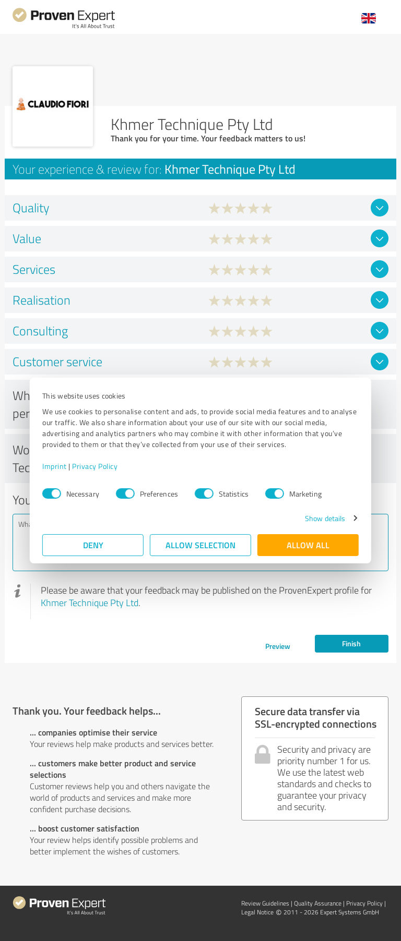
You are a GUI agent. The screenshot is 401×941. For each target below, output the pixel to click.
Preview (277, 646)
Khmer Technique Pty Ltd (89, 602)
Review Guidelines (265, 903)
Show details (325, 518)
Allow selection (200, 545)
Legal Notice (257, 912)
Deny (93, 545)
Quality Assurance (317, 903)
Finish (351, 643)
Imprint (54, 466)
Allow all (308, 545)
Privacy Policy (94, 466)
